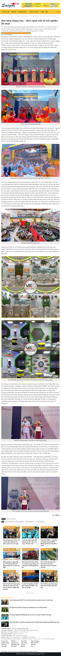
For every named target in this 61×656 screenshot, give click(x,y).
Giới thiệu (4, 651)
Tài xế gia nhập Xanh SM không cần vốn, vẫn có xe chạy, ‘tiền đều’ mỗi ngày (30, 615)
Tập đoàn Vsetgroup (40, 521)
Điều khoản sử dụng (26, 651)
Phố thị (13, 12)
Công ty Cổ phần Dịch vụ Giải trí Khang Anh (14, 521)
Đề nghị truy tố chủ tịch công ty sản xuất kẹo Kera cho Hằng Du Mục (28, 607)
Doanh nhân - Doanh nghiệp (9, 33)
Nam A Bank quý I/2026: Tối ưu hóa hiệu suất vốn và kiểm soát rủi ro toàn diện (31, 600)
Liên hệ (35, 651)
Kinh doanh (22, 12)
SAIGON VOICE (6, 628)
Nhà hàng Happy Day (29, 521)
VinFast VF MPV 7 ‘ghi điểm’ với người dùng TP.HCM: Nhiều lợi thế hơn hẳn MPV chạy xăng (34, 622)
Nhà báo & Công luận (11, 518)
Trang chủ (5, 12)
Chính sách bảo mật (13, 651)
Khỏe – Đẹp (44, 12)
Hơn (52, 12)
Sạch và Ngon (34, 12)
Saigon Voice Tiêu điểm (24, 33)
